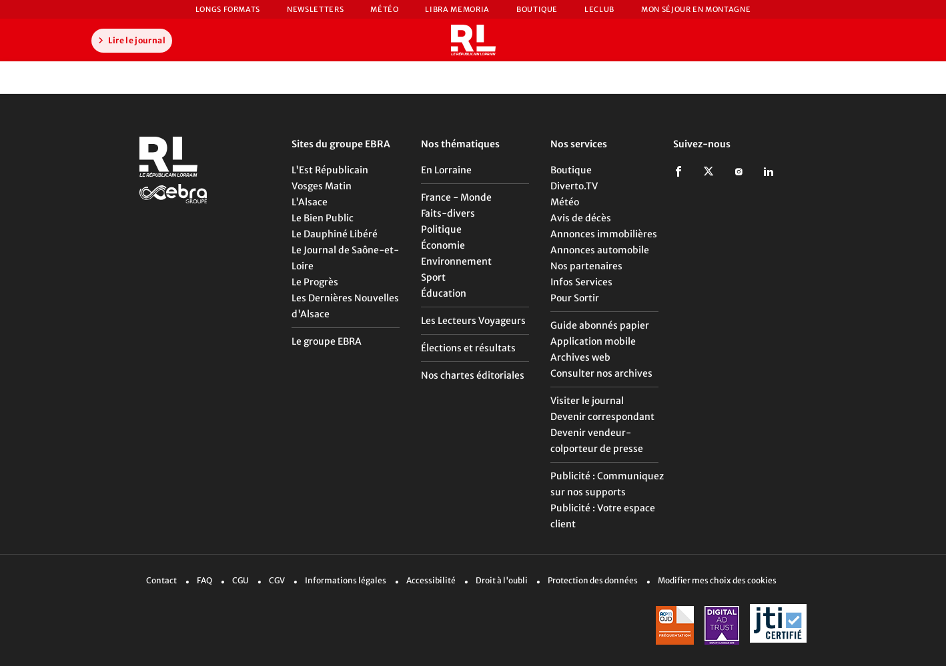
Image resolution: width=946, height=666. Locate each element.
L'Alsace (310, 202)
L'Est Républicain (330, 170)
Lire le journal (130, 40)
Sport (433, 277)
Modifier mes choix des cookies (717, 580)
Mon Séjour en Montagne (696, 9)
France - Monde (456, 197)
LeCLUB (599, 9)
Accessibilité (431, 580)
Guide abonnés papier (599, 325)
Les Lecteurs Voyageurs (473, 321)
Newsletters (315, 9)
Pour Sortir (574, 298)
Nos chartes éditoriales (472, 375)
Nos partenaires (586, 266)
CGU (240, 580)
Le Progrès (315, 282)
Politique (441, 229)
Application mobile (593, 341)
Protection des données (593, 580)
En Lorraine (446, 170)
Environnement (456, 261)
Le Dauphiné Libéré (335, 234)
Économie (443, 245)
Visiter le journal (587, 401)
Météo (384, 9)
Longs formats (227, 9)
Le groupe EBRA (327, 341)
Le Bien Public (323, 218)
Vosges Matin (322, 186)
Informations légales (345, 580)
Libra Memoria (457, 9)
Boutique (537, 9)
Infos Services (581, 282)
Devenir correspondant (602, 417)
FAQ (204, 580)
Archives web (580, 357)
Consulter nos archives (601, 373)
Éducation (443, 293)
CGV (277, 580)
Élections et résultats (468, 348)
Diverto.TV (574, 186)
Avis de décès (580, 218)
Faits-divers (448, 213)
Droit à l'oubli (502, 580)
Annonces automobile (599, 250)
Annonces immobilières (603, 234)
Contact (161, 580)
